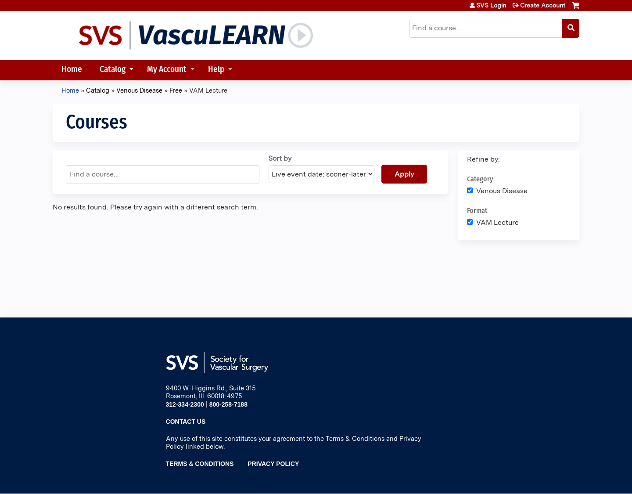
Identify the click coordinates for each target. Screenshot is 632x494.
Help (216, 70)
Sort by (279, 158)
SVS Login (491, 5)
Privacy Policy (273, 463)
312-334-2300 (185, 404)
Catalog (113, 70)
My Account (167, 70)
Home (71, 70)
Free (175, 90)
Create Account (542, 5)
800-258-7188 (228, 404)
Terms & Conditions (200, 463)
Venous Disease (139, 90)
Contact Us (186, 421)
